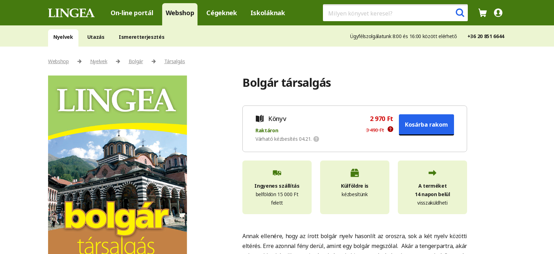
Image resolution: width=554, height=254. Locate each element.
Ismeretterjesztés (142, 37)
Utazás (96, 37)
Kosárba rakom (426, 124)
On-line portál (132, 12)
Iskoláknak (268, 12)
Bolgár (136, 61)
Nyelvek (63, 37)
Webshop (180, 12)
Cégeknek (221, 12)
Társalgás (174, 61)
